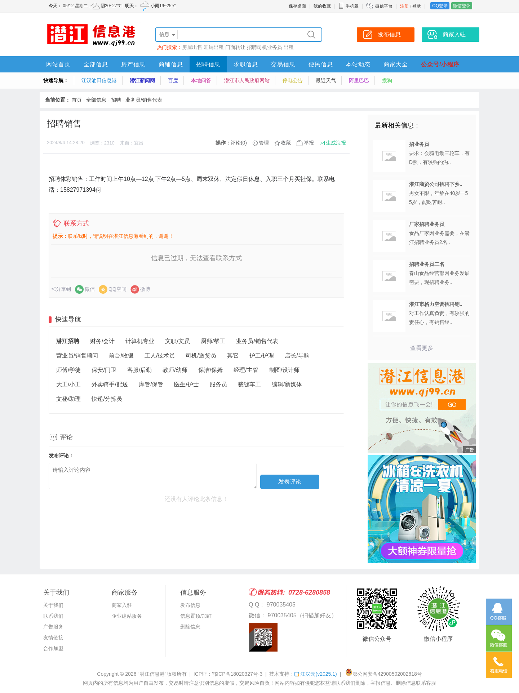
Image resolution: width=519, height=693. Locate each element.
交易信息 (283, 64)
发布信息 (190, 605)
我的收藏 (322, 6)
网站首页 (58, 64)
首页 (77, 100)
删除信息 (190, 627)
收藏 (286, 143)
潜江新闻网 (142, 80)
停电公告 (293, 80)
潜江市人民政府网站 (247, 80)
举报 (309, 143)
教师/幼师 (175, 370)
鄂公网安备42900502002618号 (383, 674)
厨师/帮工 (213, 341)
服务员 (218, 384)
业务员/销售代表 (143, 100)
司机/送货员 (201, 355)
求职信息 (246, 64)
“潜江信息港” (152, 674)
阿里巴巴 (359, 80)
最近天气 (326, 80)
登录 (416, 6)
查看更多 (421, 348)
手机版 (348, 6)
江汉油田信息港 (99, 80)
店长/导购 (297, 355)
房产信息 (133, 64)
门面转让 (235, 47)
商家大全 (395, 64)
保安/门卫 (104, 370)
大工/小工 (68, 384)
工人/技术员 (160, 355)
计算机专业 (139, 341)
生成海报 (336, 143)
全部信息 (96, 64)
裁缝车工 (249, 384)
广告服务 (53, 627)
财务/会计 (102, 341)
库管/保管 (151, 384)
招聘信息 (208, 64)
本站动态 (358, 64)
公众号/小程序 (440, 64)
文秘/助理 (68, 399)
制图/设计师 (284, 370)
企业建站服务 (127, 616)
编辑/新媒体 (287, 384)
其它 (233, 355)
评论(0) (239, 143)
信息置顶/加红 (196, 616)
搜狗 (387, 80)
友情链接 (53, 637)
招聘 (116, 100)
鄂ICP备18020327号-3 (237, 674)
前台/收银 (121, 355)
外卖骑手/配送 (110, 384)
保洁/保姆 (210, 370)
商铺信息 (171, 64)
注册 (404, 6)
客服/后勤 (139, 370)
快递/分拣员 (107, 399)
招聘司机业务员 (264, 47)
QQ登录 (440, 5)
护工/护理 (261, 355)
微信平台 (383, 6)
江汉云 (315, 674)
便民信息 (321, 64)
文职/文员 (177, 341)
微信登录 (461, 5)
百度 (173, 80)
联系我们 (53, 616)
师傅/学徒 (68, 370)
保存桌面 (297, 6)
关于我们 (53, 605)
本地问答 (201, 80)
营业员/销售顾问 (77, 355)
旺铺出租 (214, 47)
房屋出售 (192, 47)
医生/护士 (186, 384)
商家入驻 (122, 605)
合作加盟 (53, 648)
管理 (264, 143)
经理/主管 (246, 370)
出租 (289, 47)
